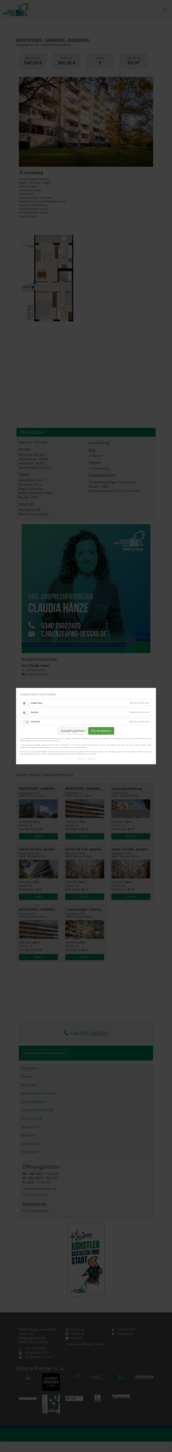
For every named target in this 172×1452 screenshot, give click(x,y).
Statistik (34, 712)
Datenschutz (81, 759)
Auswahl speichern (73, 731)
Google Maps (36, 703)
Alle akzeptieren (101, 731)
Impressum (91, 759)
